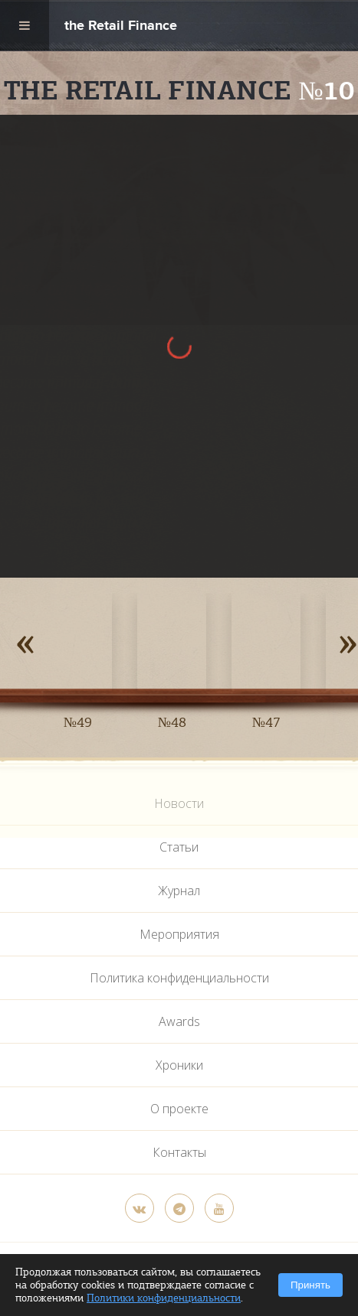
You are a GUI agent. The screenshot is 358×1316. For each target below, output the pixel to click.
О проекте (179, 1108)
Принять (310, 1285)
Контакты (179, 1152)
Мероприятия (179, 934)
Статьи (179, 847)
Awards (179, 1021)
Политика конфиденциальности (179, 977)
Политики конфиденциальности (164, 1298)
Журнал (179, 890)
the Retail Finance (120, 27)
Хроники (179, 1065)
